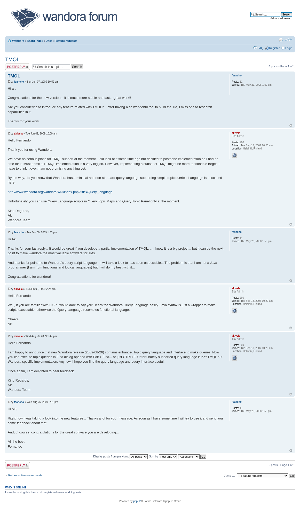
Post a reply (17, 67)
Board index (35, 40)
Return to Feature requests (25, 475)
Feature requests (65, 40)
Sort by (163, 456)
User (49, 40)
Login (288, 48)
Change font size (288, 39)
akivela (18, 133)
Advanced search (281, 18)
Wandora (18, 40)
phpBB (137, 501)
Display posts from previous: (120, 456)
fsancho (19, 81)
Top (290, 125)
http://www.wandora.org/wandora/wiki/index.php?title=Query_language (60, 192)
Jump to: (229, 475)
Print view (280, 39)
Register (274, 48)
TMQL (12, 59)
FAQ (260, 48)
